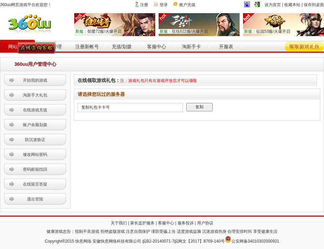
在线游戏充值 (35, 110)
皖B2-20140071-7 (158, 241)
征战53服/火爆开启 (267, 31)
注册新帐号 (87, 46)
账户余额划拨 (35, 124)
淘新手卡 (191, 46)
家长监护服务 (142, 223)
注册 (144, 4)
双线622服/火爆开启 (184, 31)
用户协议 (205, 223)
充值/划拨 (122, 46)
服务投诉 (186, 223)
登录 (164, 4)
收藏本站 (292, 4)
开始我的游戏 (35, 80)
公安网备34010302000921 (255, 241)
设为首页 (273, 4)
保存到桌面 (314, 4)
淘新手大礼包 (35, 95)
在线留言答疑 (35, 184)
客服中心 (156, 46)
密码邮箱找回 (35, 169)
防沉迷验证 (35, 139)
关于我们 (119, 223)
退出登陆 (35, 199)
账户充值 (187, 4)
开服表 (226, 46)
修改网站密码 (35, 154)
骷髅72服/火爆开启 (98, 31)
